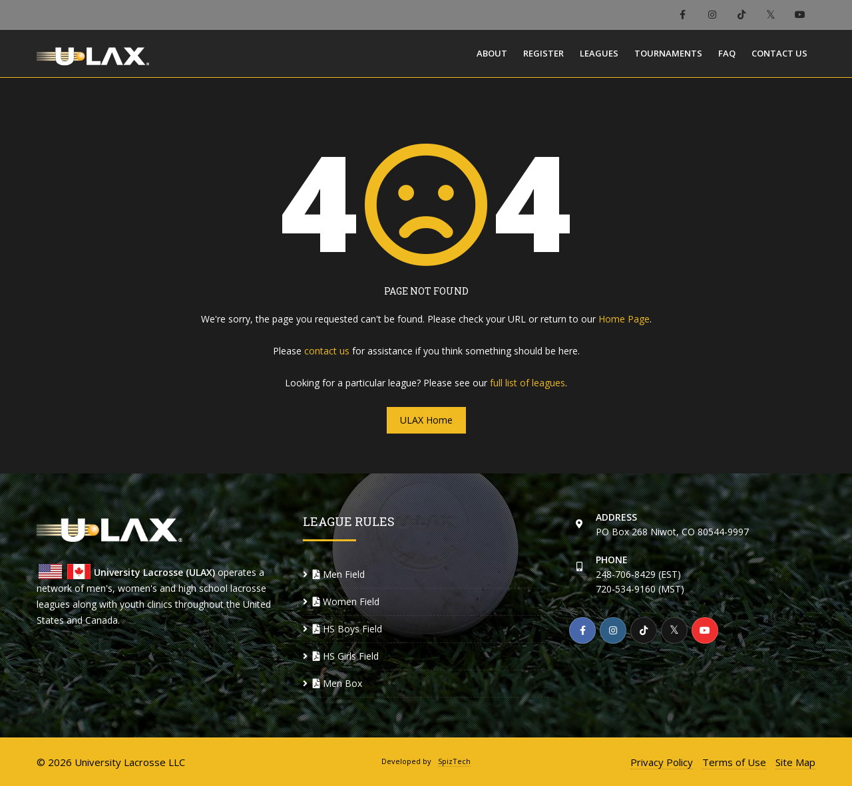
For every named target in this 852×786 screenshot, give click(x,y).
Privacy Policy (661, 762)
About (492, 53)
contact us (326, 350)
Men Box (337, 683)
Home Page (624, 319)
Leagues (599, 53)
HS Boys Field (347, 628)
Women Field (346, 601)
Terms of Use (734, 762)
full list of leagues (527, 382)
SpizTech (454, 761)
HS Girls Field (346, 656)
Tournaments (668, 53)
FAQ (727, 53)
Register (543, 53)
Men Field (339, 574)
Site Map (795, 762)
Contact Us (779, 53)
